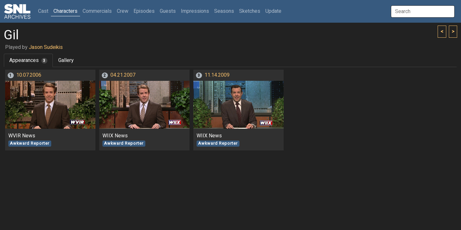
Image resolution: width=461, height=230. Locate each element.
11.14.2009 (217, 75)
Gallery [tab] (66, 60)
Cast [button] (44, 11)
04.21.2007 (122, 75)
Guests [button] (168, 11)
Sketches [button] (249, 11)
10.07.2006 (28, 75)
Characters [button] (65, 11)
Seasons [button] (224, 11)
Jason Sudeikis (46, 47)
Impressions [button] (195, 11)
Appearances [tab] (28, 60)
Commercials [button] (97, 11)
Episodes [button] (144, 11)
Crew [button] (122, 11)
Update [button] (273, 11)
